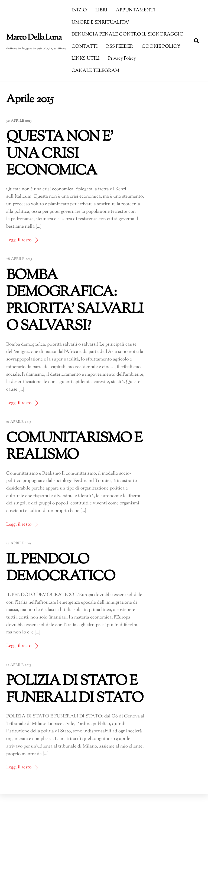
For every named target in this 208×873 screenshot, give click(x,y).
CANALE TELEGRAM (95, 70)
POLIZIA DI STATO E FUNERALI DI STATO (74, 689)
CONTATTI (85, 46)
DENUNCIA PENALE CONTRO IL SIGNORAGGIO (128, 34)
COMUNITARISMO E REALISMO (74, 447)
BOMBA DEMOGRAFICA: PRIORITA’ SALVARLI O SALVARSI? (74, 301)
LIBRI (101, 10)
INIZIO (79, 10)
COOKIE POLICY (161, 46)
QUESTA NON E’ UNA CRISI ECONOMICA (59, 154)
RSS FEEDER (119, 46)
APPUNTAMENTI (135, 10)
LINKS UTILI (86, 58)
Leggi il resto (18, 240)
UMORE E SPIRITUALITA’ (100, 22)
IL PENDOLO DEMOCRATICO (60, 568)
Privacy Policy (122, 58)
